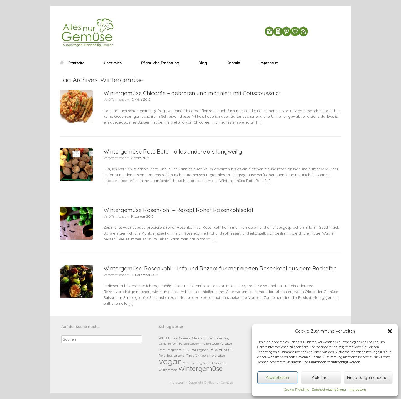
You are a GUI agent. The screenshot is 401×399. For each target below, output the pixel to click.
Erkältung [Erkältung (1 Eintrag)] (223, 338)
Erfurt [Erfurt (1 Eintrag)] (210, 338)
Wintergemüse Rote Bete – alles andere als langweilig (173, 151)
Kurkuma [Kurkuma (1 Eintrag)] (189, 350)
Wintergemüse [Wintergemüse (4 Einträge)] (200, 368)
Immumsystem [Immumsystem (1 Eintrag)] (170, 350)
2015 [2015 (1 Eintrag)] (161, 338)
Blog (203, 63)
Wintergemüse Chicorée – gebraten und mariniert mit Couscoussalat (192, 93)
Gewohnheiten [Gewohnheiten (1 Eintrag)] (200, 344)
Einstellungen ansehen (368, 377)
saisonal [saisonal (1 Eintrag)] (179, 356)
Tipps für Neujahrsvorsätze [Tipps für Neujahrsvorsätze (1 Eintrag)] (205, 356)
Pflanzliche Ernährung (160, 63)
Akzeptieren (277, 377)
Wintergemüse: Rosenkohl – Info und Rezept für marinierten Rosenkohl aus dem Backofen (220, 268)
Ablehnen (321, 377)
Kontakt (233, 63)
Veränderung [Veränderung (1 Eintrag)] (192, 363)
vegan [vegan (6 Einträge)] (170, 361)
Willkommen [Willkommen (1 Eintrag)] (168, 370)
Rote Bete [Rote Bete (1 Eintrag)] (166, 356)
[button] (390, 331)
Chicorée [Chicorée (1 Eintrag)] (198, 338)
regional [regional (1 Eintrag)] (203, 350)
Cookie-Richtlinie (296, 389)
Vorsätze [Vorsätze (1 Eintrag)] (220, 363)
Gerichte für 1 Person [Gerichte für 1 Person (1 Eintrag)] (174, 344)
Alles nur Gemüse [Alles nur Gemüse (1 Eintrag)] (178, 338)
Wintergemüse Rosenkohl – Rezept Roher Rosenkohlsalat (178, 209)
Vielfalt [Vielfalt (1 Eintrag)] (208, 363)
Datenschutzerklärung (329, 389)
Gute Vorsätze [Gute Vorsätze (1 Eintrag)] (222, 344)
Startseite (72, 63)
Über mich (113, 63)
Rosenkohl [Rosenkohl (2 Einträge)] (221, 349)
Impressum (357, 389)
